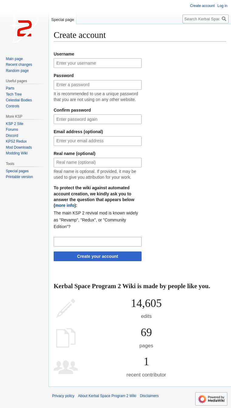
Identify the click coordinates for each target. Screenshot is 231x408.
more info (65, 205)
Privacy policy (63, 396)
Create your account (97, 256)
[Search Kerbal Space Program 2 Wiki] (205, 19)
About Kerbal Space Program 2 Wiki (107, 396)
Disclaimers (149, 396)
